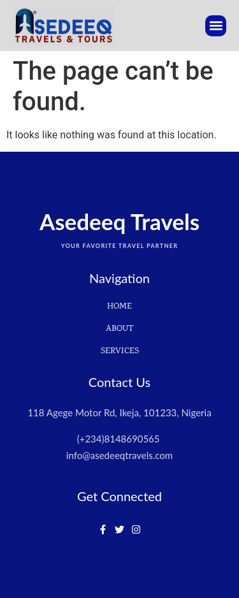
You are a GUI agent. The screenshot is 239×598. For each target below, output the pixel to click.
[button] (215, 25)
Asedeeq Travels (119, 221)
